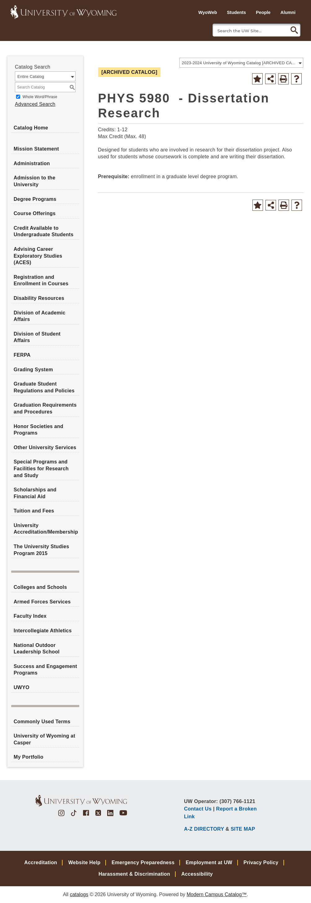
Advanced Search (35, 104)
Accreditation (40, 862)
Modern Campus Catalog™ (217, 894)
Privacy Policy (260, 862)
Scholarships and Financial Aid (35, 493)
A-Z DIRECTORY (204, 829)
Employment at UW (209, 862)
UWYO (21, 687)
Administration (32, 163)
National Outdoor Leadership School (36, 649)
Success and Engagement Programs (45, 670)
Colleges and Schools (40, 587)
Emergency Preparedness (143, 862)
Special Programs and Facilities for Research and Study (41, 468)
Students (236, 12)
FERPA (22, 355)
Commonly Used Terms (42, 721)
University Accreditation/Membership (46, 529)
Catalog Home (31, 127)
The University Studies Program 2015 (41, 550)
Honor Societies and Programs (38, 430)
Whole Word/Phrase (40, 97)
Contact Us (198, 808)
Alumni (288, 12)
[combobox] (241, 63)
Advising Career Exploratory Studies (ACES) (38, 255)
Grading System (33, 369)
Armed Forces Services (42, 601)
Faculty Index (30, 616)
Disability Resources (39, 298)
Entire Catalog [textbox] (30, 76)
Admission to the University (34, 181)
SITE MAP (243, 829)
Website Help (84, 862)
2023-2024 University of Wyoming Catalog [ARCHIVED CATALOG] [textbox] (239, 63)
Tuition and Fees (34, 510)
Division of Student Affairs (37, 337)
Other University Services (45, 447)
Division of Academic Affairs (39, 316)
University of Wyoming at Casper (44, 739)
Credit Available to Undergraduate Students (43, 231)
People (263, 12)
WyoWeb (207, 12)
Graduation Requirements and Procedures (45, 408)
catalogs (79, 894)
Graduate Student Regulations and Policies (44, 387)
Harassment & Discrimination (134, 874)
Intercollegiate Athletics (43, 630)
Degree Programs (35, 199)
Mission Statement (36, 148)
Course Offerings (35, 213)
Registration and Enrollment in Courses (41, 280)
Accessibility (197, 874)
